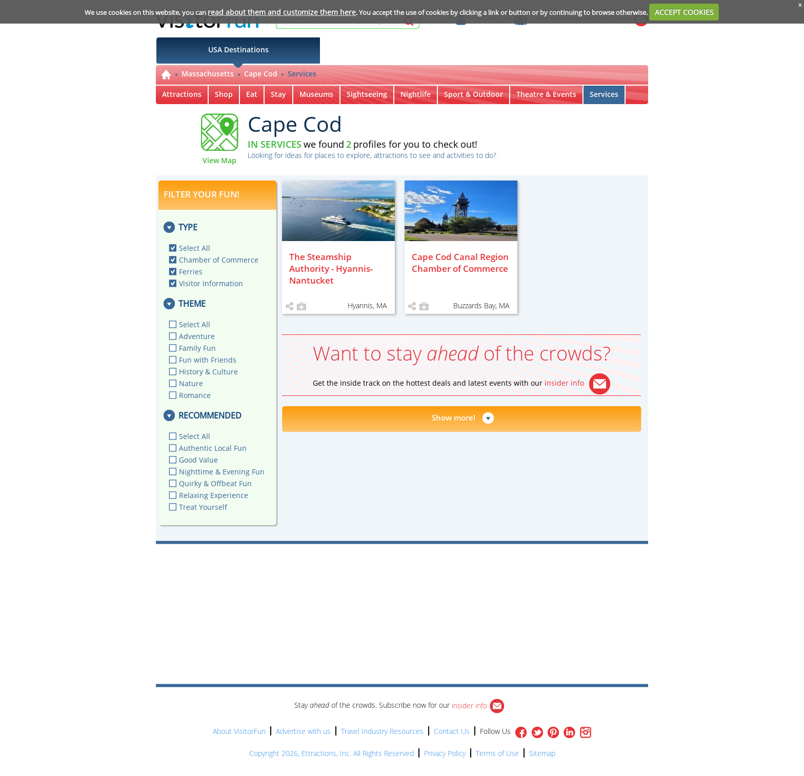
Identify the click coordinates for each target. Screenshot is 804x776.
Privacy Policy (445, 753)
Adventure (197, 336)
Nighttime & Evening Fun (222, 471)
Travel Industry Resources (382, 731)
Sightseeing (367, 94)
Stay (278, 94)
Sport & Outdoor (473, 94)
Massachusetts (208, 73)
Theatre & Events (546, 94)
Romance (195, 395)
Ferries (191, 271)
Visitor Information (211, 283)
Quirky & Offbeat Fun (215, 483)
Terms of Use (497, 753)
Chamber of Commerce (218, 260)
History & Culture (208, 371)
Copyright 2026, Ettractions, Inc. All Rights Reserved (331, 753)
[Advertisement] (449, 573)
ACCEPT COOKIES (684, 12)
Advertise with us (303, 731)
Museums (316, 94)
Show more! (453, 417)
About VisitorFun (239, 731)
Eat (251, 94)
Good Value (198, 460)
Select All (194, 248)
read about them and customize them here (282, 12)
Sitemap (542, 753)
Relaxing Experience (213, 495)
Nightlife (415, 94)
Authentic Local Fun (213, 448)
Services (302, 73)
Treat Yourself (203, 507)
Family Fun (197, 348)
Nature (191, 383)
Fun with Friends (207, 360)
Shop (224, 94)
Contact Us (452, 731)
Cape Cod (260, 73)
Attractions (182, 94)
